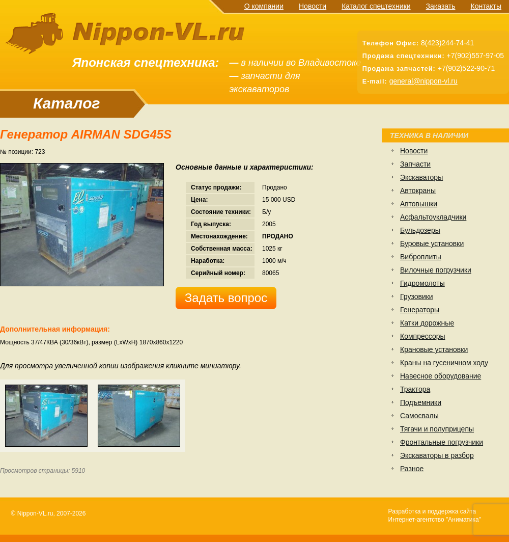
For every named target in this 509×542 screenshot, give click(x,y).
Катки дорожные (427, 323)
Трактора (415, 389)
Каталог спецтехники (376, 6)
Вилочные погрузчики (435, 270)
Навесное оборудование (440, 376)
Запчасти (415, 164)
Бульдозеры (420, 230)
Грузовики (416, 296)
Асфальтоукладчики (433, 217)
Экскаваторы (421, 177)
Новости (312, 6)
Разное (411, 469)
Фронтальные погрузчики (441, 442)
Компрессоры (422, 336)
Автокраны (418, 190)
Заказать (441, 6)
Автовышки (418, 204)
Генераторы (419, 310)
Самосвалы (419, 416)
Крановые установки (434, 349)
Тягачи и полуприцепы (437, 429)
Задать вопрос (226, 298)
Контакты (486, 6)
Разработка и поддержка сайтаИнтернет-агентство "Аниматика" (434, 515)
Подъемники (420, 402)
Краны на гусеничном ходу (444, 363)
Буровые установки (432, 243)
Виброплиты (420, 257)
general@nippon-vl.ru (423, 81)
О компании (264, 6)
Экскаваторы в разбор (437, 455)
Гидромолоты (422, 283)
